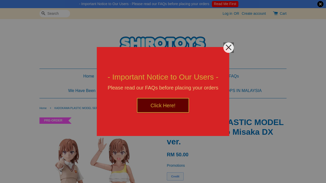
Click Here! (163, 105)
